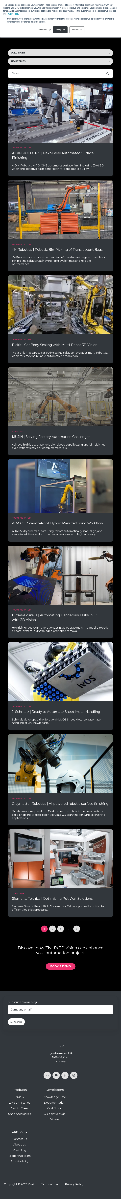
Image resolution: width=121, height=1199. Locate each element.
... (68, 928)
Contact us (19, 1139)
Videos (54, 1119)
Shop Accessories (19, 1114)
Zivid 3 (19, 1097)
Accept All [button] (60, 29)
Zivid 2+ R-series (19, 1102)
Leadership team (19, 1155)
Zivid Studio (54, 1108)
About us (19, 1144)
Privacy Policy (13, 14)
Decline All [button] (77, 29)
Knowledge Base (55, 1097)
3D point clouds (54, 1114)
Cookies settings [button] (44, 29)
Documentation (54, 1102)
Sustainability (19, 1161)
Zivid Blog (19, 1150)
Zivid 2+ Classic (19, 1108)
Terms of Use (49, 1184)
